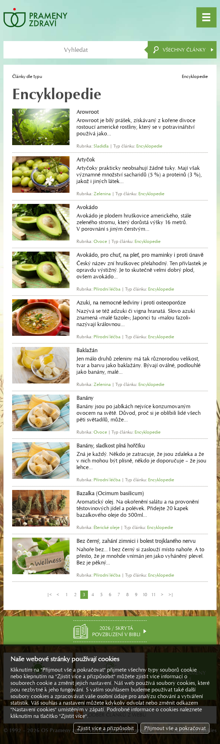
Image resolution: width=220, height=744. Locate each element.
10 (144, 594)
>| (171, 594)
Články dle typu (27, 76)
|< (49, 594)
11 (153, 594)
